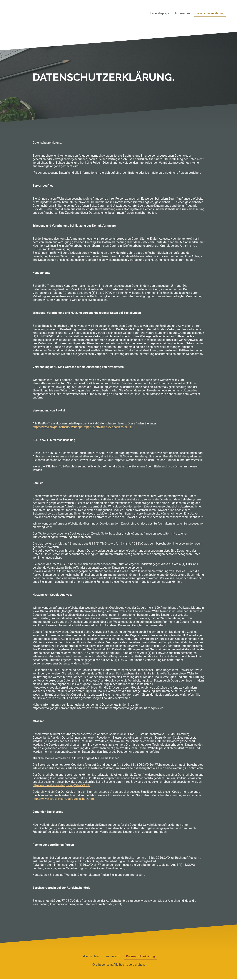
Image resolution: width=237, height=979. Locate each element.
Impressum (182, 13)
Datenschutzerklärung (210, 13)
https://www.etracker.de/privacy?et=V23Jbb (61, 785)
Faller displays (159, 13)
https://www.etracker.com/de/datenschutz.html (64, 799)
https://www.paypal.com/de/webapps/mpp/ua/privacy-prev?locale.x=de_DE (83, 427)
